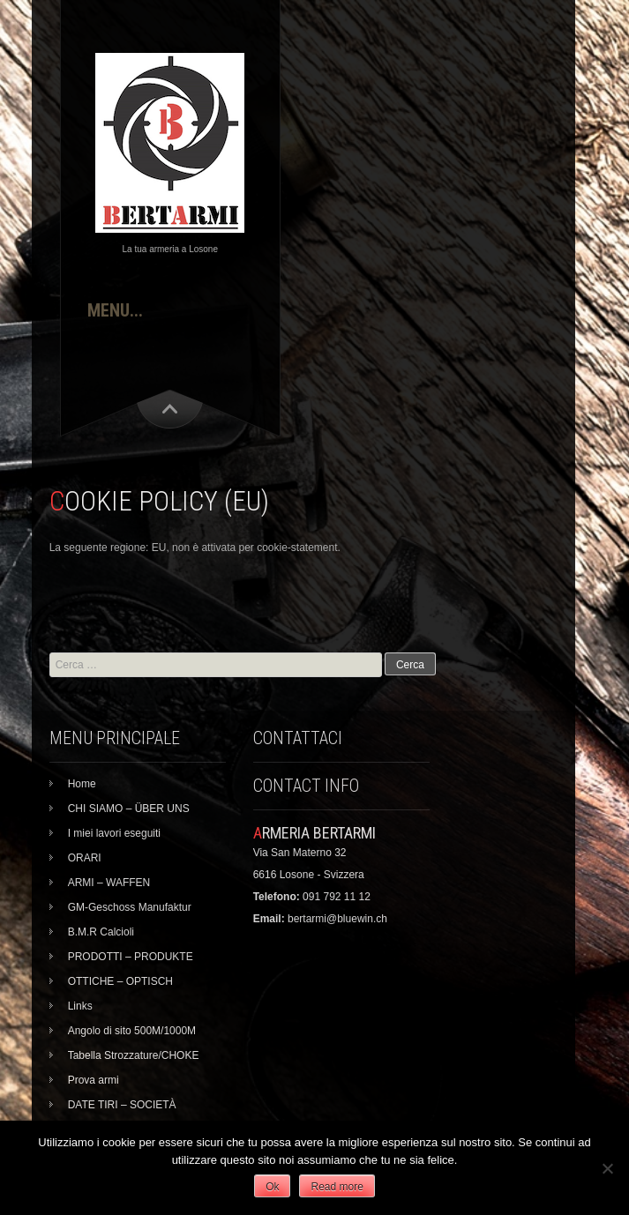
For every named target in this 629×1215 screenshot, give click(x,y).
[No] (607, 1168)
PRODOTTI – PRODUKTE (130, 956)
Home (82, 784)
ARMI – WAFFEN (109, 882)
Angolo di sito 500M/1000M (132, 1031)
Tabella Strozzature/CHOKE (133, 1055)
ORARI (84, 858)
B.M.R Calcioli (101, 932)
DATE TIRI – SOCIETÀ (122, 1105)
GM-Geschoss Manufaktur (129, 907)
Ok (272, 1187)
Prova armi (93, 1080)
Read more (337, 1187)
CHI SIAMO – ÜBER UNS (129, 808)
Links (80, 1006)
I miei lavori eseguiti (114, 833)
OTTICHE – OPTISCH (120, 981)
